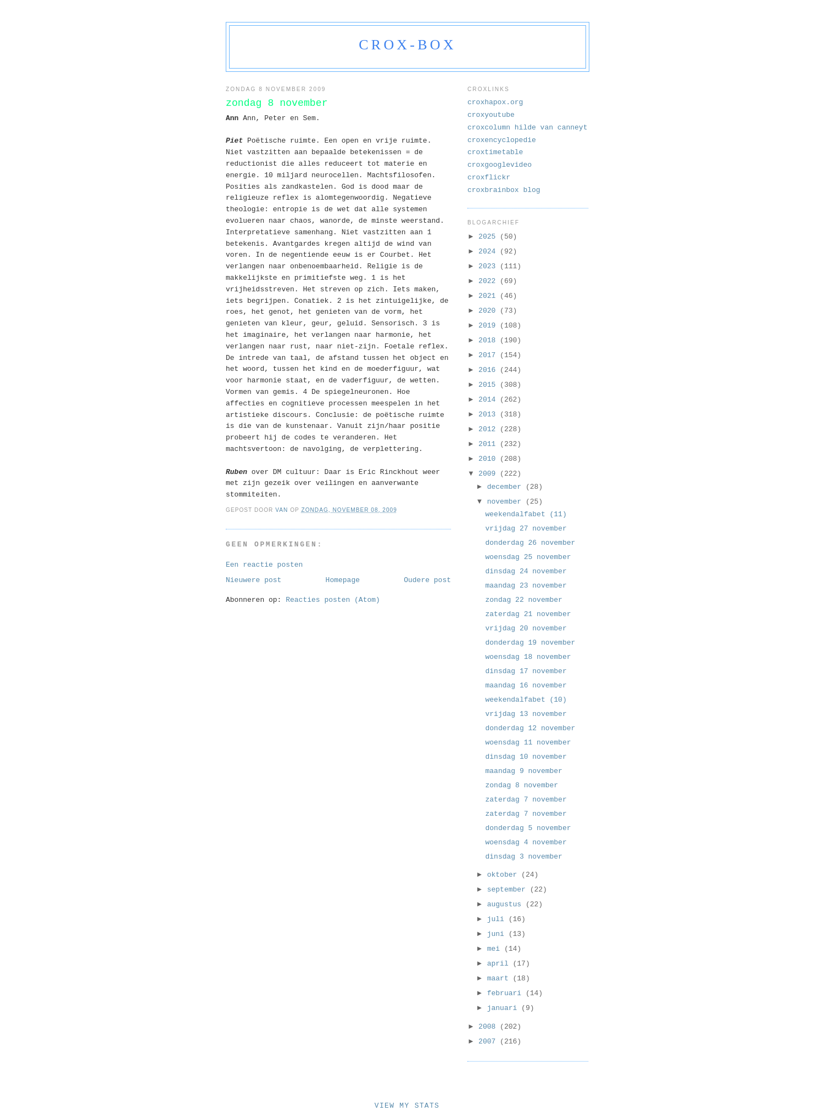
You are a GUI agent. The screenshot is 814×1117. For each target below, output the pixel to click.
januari (504, 1008)
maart (500, 978)
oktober (504, 875)
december (506, 487)
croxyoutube (491, 115)
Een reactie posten (264, 565)
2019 (489, 325)
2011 (489, 444)
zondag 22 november (523, 600)
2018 (489, 340)
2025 (489, 237)
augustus (506, 904)
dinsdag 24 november (525, 571)
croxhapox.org (495, 102)
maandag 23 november (525, 586)
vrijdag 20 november (525, 628)
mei (495, 949)
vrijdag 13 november (525, 714)
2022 (489, 281)
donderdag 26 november (530, 543)
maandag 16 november (525, 685)
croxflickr (488, 177)
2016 (489, 370)
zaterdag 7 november (525, 800)
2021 (489, 296)
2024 (489, 251)
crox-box (407, 45)
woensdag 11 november (528, 742)
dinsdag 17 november (525, 671)
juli (498, 919)
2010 (489, 459)
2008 (489, 1027)
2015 (489, 385)
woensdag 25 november (528, 557)
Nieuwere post (253, 580)
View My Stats (407, 1106)
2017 (489, 355)
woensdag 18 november (528, 657)
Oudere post (427, 580)
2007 (489, 1041)
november (506, 502)
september (508, 889)
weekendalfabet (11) (525, 514)
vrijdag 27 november (525, 528)
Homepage (343, 580)
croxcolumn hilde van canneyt (527, 127)
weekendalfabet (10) (525, 700)
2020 (489, 311)
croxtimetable (495, 152)
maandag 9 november (523, 771)
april (500, 964)
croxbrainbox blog (503, 190)
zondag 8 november (521, 785)
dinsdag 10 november (525, 757)
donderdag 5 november (528, 828)
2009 (489, 474)
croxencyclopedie (501, 140)
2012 (489, 429)
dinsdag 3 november (523, 857)
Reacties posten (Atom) (333, 600)
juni (498, 934)
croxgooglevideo (499, 165)
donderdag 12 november (530, 728)
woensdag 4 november (525, 842)
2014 (489, 400)
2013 (489, 414)
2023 (489, 266)
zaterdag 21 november (528, 614)
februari (506, 993)
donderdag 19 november (530, 643)
